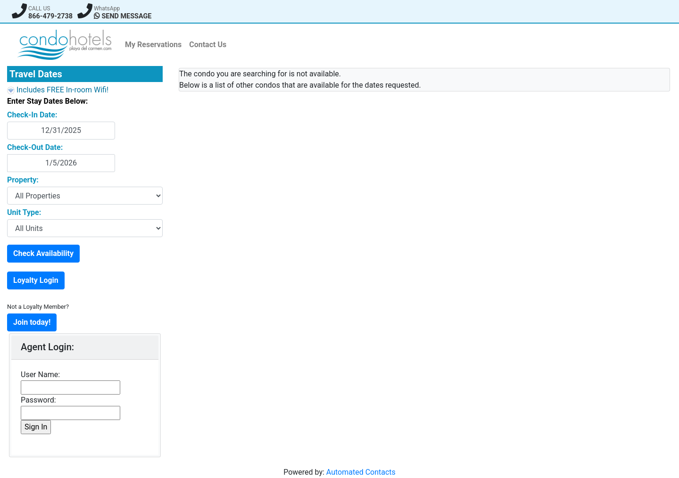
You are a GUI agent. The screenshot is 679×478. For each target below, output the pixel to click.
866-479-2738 (50, 16)
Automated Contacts (361, 472)
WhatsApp (107, 8)
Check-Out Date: (35, 147)
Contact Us (207, 44)
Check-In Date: (32, 114)
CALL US (39, 8)
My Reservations (153, 44)
